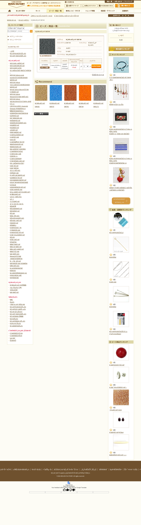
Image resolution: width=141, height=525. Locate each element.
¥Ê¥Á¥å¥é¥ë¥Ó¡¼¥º (16, 208)
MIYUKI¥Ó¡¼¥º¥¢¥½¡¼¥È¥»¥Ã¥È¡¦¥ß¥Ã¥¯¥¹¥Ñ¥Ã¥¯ (20, 70)
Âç (128, 15)
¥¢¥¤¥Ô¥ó (112, 257)
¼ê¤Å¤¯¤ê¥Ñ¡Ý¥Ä (16, 197)
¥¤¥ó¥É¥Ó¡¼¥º (14, 125)
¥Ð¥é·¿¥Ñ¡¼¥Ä (14, 216)
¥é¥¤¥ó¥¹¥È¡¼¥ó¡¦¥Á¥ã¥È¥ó (18, 263)
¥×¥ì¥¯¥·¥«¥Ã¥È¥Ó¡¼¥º (17, 235)
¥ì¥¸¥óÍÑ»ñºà (14, 319)
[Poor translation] (72, 489)
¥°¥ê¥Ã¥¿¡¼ (13, 156)
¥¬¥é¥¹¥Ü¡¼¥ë (14, 137)
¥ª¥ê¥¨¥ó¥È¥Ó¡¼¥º (15, 132)
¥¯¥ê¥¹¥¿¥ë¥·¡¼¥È (15, 154)
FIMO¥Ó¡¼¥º (14, 223)
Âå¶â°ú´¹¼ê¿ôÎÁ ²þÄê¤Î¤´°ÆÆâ (41, 16)
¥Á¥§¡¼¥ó (112, 282)
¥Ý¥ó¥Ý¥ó (13, 242)
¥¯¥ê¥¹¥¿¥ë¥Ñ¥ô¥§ (16, 158)
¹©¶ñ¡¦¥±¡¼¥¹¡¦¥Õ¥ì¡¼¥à (17, 304)
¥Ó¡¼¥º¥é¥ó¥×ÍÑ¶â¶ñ (16, 316)
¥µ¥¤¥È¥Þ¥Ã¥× (128, 2)
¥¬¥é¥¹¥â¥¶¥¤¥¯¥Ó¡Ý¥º (17, 142)
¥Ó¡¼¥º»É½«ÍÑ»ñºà (16, 311)
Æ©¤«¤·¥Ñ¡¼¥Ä (15, 170)
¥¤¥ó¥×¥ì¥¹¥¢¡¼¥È (16, 275)
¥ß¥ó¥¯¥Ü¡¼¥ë (14, 251)
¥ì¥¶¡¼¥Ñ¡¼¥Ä (14, 266)
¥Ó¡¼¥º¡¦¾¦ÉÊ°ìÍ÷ (55, 10)
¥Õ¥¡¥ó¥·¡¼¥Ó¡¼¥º (16, 220)
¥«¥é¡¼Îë (13, 139)
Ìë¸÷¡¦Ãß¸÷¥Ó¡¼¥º (15, 261)
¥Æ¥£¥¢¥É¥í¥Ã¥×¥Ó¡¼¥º (18, 187)
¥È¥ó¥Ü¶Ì (13, 206)
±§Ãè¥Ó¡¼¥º (14, 130)
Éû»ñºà (12, 302)
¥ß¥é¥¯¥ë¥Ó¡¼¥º (15, 244)
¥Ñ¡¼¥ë (12, 213)
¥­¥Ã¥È (37, 10)
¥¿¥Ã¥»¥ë (13, 185)
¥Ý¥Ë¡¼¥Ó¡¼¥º (15, 239)
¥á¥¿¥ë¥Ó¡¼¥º (14, 292)
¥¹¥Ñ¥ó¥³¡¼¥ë (14, 173)
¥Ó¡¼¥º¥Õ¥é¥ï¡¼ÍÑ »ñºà (17, 321)
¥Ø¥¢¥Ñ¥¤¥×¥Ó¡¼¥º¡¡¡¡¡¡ (117, 455)
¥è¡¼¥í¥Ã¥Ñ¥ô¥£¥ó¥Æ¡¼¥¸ (18, 273)
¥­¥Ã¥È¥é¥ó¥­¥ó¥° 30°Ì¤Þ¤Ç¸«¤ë (119, 200)
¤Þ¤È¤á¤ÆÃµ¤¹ (20, 10)
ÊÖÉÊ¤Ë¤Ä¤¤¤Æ (98, 75)
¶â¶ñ (11, 300)
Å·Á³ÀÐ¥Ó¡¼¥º (15, 201)
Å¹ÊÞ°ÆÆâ (125, 10)
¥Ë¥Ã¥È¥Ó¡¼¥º (15, 211)
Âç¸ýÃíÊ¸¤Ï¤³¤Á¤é (106, 5)
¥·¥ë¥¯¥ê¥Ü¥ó (14, 168)
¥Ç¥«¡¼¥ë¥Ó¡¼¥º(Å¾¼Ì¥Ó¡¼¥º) (20, 192)
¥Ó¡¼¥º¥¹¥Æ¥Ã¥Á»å (116, 233)
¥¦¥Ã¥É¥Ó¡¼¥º (14, 127)
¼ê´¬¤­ (12, 199)
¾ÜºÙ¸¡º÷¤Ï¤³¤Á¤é (16, 36)
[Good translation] (66, 489)
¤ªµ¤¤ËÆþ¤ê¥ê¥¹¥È (89, 5)
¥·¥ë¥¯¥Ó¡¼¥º (14, 166)
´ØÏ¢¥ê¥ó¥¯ (103, 469)
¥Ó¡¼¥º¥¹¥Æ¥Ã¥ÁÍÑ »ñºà (18, 53)
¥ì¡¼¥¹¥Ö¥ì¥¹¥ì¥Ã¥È (16, 268)
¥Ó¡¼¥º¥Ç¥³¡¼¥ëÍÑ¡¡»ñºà (18, 309)
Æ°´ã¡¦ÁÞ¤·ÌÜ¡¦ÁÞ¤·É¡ (17, 204)
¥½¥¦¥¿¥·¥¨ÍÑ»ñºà (15, 323)
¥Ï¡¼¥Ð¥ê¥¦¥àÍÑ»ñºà (16, 326)
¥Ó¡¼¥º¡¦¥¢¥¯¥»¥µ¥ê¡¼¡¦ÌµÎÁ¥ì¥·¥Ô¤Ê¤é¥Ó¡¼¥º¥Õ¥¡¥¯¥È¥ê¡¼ (70, 473)
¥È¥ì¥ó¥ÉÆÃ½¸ (90, 10)
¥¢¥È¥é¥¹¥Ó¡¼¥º (15, 120)
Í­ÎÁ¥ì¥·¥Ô (13, 340)
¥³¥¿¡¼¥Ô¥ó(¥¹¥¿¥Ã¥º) (17, 163)
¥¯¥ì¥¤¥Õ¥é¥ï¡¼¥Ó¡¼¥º (17, 161)
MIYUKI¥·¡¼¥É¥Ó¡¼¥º (17, 63)
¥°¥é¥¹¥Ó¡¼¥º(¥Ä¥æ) (116, 432)
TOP (9, 10)
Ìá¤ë (41, 113)
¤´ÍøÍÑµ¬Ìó (47, 469)
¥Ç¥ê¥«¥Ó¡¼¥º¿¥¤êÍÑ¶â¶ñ (18, 285)
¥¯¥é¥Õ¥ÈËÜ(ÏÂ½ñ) (16, 333)
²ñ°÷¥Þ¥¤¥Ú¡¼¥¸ (73, 5)
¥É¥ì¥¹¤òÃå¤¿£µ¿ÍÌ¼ (116, 104)
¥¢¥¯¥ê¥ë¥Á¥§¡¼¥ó (16, 118)
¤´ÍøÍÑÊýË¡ (70, 2)
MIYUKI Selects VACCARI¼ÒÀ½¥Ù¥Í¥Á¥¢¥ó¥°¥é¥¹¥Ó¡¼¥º (20, 85)
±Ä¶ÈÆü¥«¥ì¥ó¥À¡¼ (21, 469)
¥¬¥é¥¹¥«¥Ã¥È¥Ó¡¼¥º (17, 135)
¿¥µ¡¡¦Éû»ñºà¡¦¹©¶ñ (15, 287)
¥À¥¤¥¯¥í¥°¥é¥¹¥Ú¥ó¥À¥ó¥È (19, 182)
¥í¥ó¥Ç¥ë (13, 270)
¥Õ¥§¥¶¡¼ (13, 225)
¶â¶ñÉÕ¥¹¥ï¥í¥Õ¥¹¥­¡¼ (17, 111)
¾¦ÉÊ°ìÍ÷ (109, 2)
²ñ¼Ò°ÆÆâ (36, 469)
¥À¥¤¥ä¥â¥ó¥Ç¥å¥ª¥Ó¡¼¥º (18, 180)
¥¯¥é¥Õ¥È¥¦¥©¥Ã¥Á (16, 151)
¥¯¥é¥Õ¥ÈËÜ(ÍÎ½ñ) (16, 335)
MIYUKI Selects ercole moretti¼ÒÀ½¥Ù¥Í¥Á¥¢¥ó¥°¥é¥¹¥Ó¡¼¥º (19, 77)
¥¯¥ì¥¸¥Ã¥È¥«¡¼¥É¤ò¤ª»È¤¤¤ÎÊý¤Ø (66, 16)
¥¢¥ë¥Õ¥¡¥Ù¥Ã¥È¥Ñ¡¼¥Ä (18, 123)
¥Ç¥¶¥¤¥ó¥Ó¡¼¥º (15, 194)
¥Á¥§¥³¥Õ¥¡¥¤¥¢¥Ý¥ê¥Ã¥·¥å (19, 113)
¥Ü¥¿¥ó (12, 237)
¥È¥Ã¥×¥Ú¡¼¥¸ (11, 20)
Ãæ (126, 15)
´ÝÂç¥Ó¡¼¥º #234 (115, 410)
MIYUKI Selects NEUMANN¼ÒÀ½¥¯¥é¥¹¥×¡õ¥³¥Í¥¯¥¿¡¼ (20, 101)
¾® (123, 15)
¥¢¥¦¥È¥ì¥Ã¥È (14, 278)
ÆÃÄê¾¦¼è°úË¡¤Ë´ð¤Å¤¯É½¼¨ (66, 469)
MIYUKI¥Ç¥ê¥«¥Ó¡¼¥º (17, 66)
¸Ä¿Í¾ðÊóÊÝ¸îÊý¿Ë (88, 469)
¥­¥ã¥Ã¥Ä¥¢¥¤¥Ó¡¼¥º (16, 144)
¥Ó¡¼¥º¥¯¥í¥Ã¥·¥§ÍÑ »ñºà (18, 56)
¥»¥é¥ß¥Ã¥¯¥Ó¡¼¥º (16, 178)
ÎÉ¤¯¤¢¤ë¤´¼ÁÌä (130, 469)
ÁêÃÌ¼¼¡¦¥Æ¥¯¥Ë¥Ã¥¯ (107, 10)
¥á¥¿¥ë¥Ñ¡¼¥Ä (14, 254)
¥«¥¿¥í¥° (12, 338)
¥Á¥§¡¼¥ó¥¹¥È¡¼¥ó (16, 189)
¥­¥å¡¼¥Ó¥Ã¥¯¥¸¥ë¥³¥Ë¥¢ (18, 149)
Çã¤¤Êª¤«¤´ (124, 5)
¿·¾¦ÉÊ (12, 51)
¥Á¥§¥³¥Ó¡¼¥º (14, 116)
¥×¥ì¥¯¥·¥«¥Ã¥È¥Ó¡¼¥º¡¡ (118, 387)
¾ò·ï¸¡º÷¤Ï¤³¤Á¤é (15, 40)
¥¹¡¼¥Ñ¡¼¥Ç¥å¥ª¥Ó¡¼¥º (17, 175)
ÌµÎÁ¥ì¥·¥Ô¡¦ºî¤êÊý (72, 10)
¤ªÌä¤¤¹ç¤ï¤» (118, 2)
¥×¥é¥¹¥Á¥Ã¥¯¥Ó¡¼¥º (17, 232)
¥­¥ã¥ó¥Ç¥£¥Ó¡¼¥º (15, 147)
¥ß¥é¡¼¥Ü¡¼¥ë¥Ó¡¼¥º (17, 249)
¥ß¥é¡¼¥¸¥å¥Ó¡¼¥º (16, 247)
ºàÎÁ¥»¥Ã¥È (14, 290)
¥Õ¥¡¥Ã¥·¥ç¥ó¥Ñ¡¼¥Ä (17, 218)
